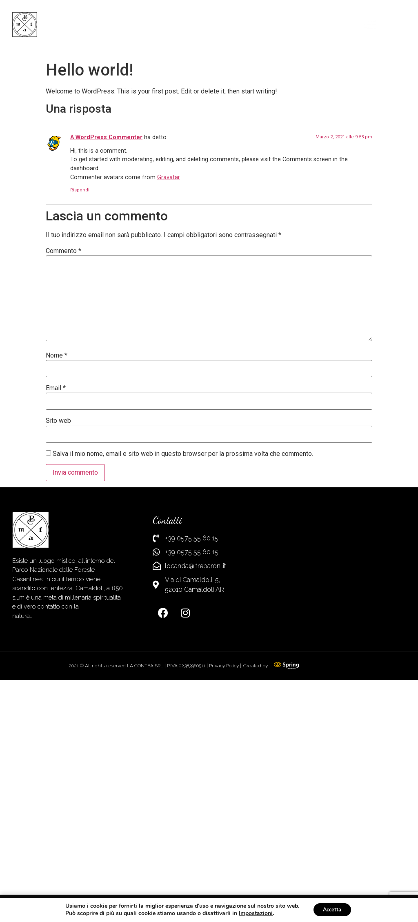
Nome (56, 570)
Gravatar (168, 392)
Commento (63, 466)
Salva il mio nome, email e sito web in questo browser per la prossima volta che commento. (183, 668)
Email (56, 603)
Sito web (58, 636)
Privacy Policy (224, 880)
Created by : (256, 880)
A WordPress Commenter (106, 352)
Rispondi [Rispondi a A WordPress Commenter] (79, 404)
